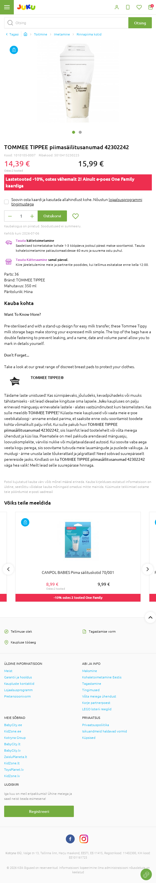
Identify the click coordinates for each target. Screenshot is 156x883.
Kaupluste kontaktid (19, 684)
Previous (8, 569)
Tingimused (91, 690)
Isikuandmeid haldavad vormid (104, 731)
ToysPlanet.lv (14, 770)
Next (147, 569)
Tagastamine (91, 684)
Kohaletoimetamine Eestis (101, 677)
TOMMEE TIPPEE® (47, 377)
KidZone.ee (12, 731)
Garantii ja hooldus (18, 677)
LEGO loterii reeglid (96, 709)
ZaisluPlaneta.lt (15, 757)
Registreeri (39, 811)
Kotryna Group (15, 738)
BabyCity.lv (12, 750)
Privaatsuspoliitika (95, 725)
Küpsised (88, 738)
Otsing (140, 23)
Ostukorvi (52, 215)
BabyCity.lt (12, 744)
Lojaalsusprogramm (18, 690)
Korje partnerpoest (96, 703)
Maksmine (89, 671)
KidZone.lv (12, 776)
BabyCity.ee (13, 725)
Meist (8, 671)
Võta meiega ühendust (99, 696)
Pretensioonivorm (17, 696)
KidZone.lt (12, 763)
